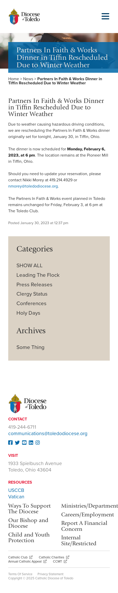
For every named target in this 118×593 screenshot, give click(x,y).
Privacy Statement (50, 574)
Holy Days (28, 313)
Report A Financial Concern (84, 525)
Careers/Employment (87, 514)
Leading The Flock (38, 275)
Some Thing (30, 347)
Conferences (31, 303)
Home (13, 79)
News (28, 79)
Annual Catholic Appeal (27, 561)
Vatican (16, 497)
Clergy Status (32, 294)
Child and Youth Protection (29, 537)
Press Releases (34, 284)
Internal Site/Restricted (78, 540)
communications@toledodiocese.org (47, 433)
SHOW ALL (29, 265)
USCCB (16, 490)
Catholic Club (20, 557)
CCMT (60, 561)
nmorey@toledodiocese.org (33, 186)
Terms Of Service (20, 574)
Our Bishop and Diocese (28, 523)
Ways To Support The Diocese (29, 508)
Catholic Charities (54, 557)
